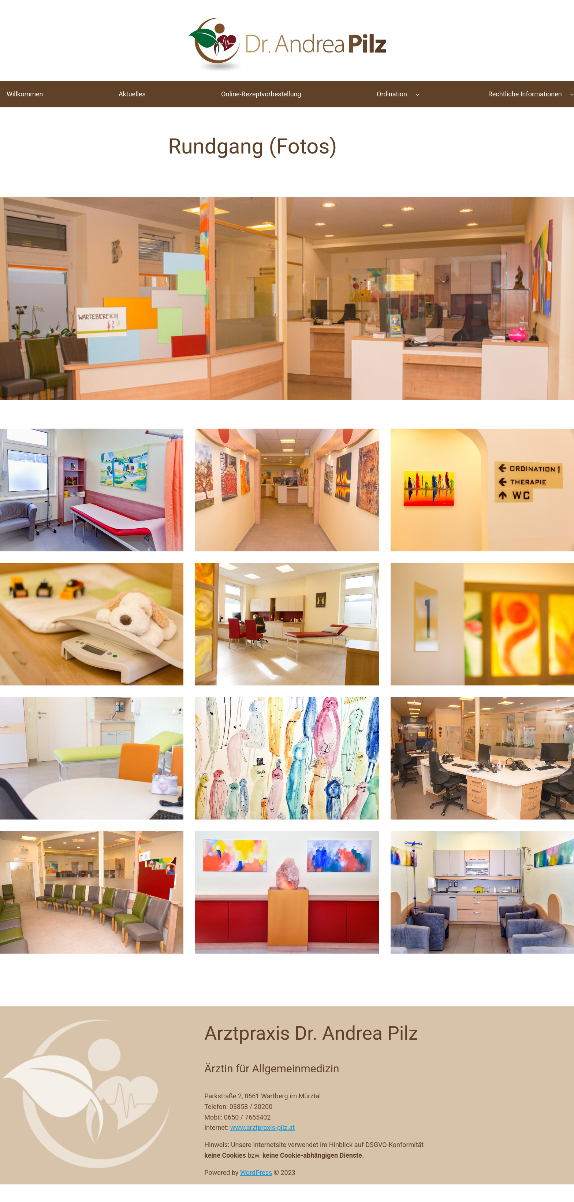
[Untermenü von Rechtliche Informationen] (572, 94)
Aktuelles (132, 94)
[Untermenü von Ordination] (417, 94)
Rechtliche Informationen (525, 94)
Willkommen (25, 94)
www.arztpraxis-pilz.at (262, 1127)
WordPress (256, 1172)
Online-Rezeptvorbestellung (261, 94)
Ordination (392, 94)
